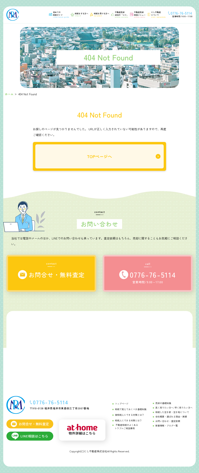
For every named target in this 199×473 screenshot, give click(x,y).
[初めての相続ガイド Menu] (59, 14)
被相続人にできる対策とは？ (129, 414)
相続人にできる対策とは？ (128, 420)
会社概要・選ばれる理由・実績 (171, 416)
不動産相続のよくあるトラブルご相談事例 (126, 426)
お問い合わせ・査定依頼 (167, 421)
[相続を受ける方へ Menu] (99, 14)
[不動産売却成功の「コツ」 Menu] (119, 14)
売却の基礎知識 (163, 403)
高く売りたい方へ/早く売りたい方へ (174, 407)
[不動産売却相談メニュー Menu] (138, 14)
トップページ (121, 403)
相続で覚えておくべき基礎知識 (130, 409)
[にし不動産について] (156, 14)
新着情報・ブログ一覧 (166, 425)
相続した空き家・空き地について (172, 412)
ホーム (9, 94)
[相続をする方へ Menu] (79, 14)
